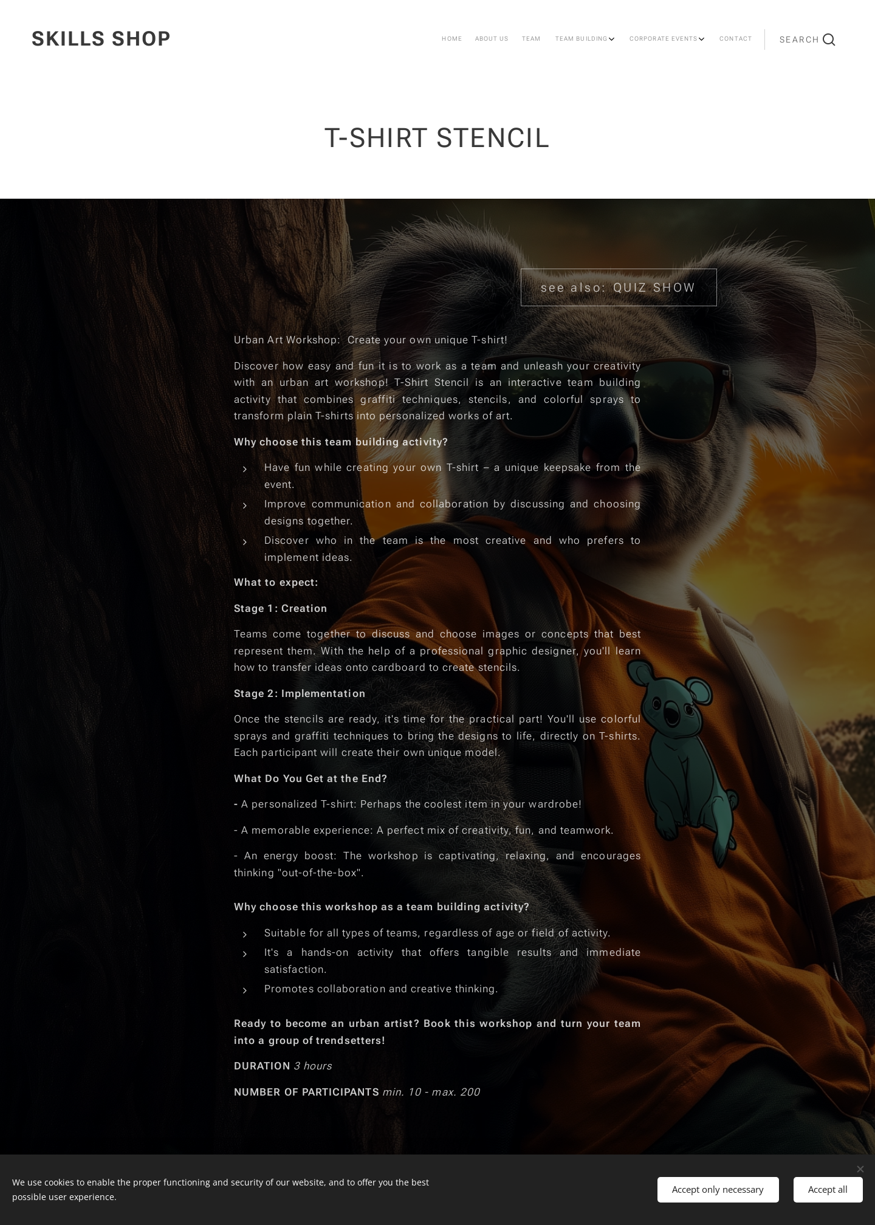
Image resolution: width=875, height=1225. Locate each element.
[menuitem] (638, 39)
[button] (807, 39)
